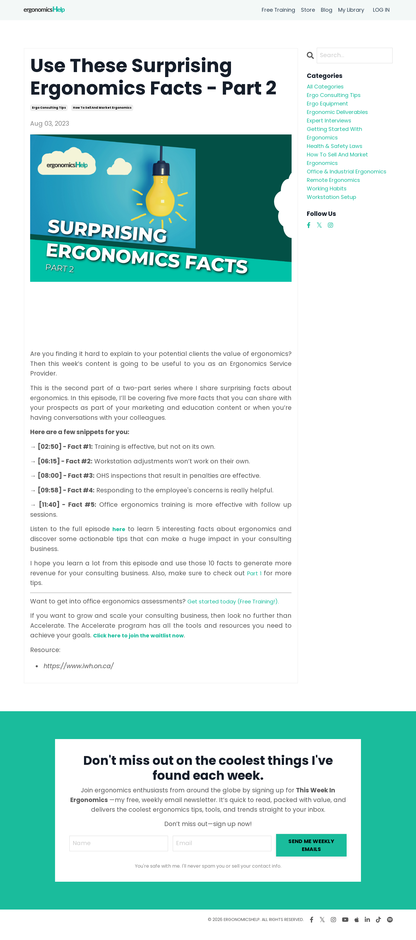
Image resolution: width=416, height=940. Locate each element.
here (119, 529)
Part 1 (253, 573)
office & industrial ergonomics (335, 191)
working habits (330, 215)
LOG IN (381, 9)
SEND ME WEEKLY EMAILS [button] (312, 855)
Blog (326, 9)
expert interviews (333, 127)
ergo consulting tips (49, 107)
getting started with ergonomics (338, 141)
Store (308, 9)
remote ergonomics (338, 206)
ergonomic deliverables (344, 117)
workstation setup (335, 225)
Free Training (278, 9)
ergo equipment (332, 107)
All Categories (328, 87)
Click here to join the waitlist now (144, 645)
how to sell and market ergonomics (102, 107)
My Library (351, 9)
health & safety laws (340, 156)
